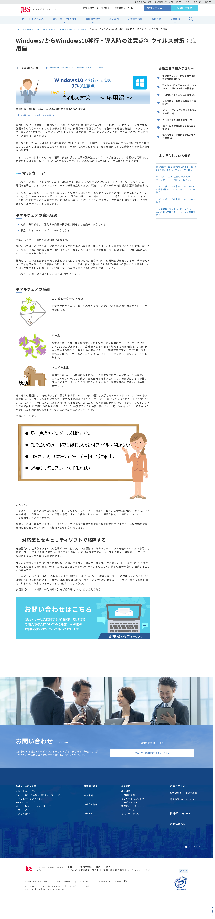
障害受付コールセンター (126, 9)
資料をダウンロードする (162, 745)
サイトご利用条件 (72, 891)
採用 (207, 2)
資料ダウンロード (157, 10)
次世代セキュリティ (26, 804)
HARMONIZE (23, 827)
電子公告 (85, 896)
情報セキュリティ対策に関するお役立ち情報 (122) (176, 79)
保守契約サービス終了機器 (95, 9)
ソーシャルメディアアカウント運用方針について (48, 896)
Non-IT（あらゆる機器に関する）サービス (38, 808)
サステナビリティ (192, 2)
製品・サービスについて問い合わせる (157, 761)
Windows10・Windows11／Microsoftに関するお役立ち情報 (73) (176, 92)
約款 (101, 896)
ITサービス (21, 823)
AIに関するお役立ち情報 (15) (175, 142)
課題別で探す (93, 21)
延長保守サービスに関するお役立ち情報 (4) (176, 167)
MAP (182, 880)
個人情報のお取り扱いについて (40, 891)
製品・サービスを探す (65, 21)
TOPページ (192, 855)
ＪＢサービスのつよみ (31, 21)
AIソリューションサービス (29, 811)
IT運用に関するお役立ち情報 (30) (176, 106)
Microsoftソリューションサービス (34, 819)
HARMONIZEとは (163, 2)
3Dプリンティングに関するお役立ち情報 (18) (177, 130)
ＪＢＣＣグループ (141, 2)
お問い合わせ (184, 10)
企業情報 (175, 21)
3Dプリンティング (25, 815)
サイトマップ (97, 891)
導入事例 (114, 21)
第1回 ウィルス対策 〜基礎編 (41, 115)
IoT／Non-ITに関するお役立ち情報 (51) (176, 118)
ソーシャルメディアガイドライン (131, 891)
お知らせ (156, 21)
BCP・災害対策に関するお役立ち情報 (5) (177, 155)
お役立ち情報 (135, 21)
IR (177, 2)
